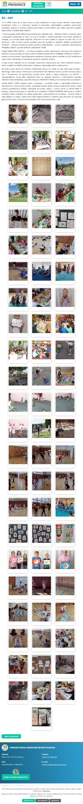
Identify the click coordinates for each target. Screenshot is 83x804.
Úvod (4, 11)
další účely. (46, 791)
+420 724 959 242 (49, 757)
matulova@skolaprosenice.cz (54, 764)
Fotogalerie (15, 11)
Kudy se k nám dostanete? (16, 777)
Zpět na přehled (11, 736)
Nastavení (55, 800)
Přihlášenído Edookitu (38, 4)
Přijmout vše (28, 800)
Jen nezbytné (42, 800)
